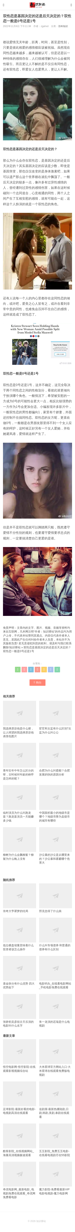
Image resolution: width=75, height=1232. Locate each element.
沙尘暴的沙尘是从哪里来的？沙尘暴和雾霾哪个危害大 (55, 845)
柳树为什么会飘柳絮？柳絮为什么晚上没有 (19, 843)
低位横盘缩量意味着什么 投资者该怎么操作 (19, 934)
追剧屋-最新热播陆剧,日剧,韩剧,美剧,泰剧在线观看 (55, 1099)
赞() (37, 682)
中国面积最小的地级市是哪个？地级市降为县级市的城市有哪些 (55, 803)
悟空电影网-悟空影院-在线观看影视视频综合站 (19, 1055)
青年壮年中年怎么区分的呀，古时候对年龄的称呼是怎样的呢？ (19, 761)
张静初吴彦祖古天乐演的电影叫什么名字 (19, 1010)
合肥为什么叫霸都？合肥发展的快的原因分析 (55, 759)
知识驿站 (15, 647)
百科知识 (63, 26)
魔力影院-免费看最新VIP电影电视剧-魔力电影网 (55, 1178)
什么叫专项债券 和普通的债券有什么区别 (55, 934)
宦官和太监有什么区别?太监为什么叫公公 (55, 717)
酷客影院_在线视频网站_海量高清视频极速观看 (19, 1140)
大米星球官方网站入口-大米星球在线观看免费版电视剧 (55, 1057)
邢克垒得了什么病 (55, 898)
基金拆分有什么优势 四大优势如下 (19, 972)
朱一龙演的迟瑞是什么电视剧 (55, 1010)
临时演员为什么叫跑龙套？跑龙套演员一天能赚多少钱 (19, 803)
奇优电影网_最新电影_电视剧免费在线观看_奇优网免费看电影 (19, 1180)
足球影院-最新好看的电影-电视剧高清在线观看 (19, 1098)
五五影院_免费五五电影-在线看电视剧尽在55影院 (55, 1140)
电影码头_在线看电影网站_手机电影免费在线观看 (55, 972)
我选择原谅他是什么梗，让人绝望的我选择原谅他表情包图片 (19, 719)
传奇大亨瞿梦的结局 (19, 898)
